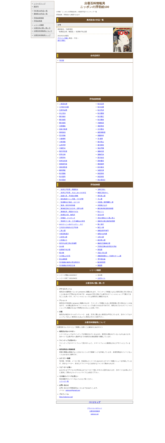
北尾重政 (62, 126)
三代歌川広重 (64, 107)
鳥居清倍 (101, 173)
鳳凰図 (100, 265)
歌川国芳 (62, 176)
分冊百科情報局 (94, 411)
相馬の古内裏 (102, 234)
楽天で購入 (61, 40)
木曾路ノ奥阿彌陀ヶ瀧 (105, 202)
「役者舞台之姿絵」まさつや (69, 202)
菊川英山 (101, 142)
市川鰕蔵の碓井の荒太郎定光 (69, 262)
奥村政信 (62, 132)
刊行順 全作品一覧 (41, 11)
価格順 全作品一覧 (41, 14)
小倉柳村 (62, 139)
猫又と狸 (101, 227)
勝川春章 (62, 120)
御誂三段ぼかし (103, 193)
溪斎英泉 (101, 126)
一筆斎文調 (63, 104)
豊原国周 (101, 164)
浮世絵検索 (38, 21)
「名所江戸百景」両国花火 (68, 189)
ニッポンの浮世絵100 (94, 7)
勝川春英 (62, 123)
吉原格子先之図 (64, 249)
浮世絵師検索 (39, 18)
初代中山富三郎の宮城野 (68, 243)
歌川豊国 (101, 113)
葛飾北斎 (101, 151)
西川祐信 (101, 157)
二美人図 (62, 230)
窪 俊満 (100, 139)
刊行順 (61, 60)
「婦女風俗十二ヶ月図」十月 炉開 (71, 199)
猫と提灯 (101, 224)
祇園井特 (101, 135)
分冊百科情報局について (43, 31)
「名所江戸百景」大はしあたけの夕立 (72, 193)
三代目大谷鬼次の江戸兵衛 (68, 227)
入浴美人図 (63, 237)
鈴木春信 (101, 167)
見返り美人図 (102, 253)
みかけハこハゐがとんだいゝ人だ (71, 224)
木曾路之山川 (102, 205)
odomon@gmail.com (73, 390)
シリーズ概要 (39, 25)
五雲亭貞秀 (63, 110)
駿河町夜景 (101, 262)
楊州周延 (62, 170)
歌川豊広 (101, 116)
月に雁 (100, 199)
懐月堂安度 (63, 151)
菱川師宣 (101, 145)
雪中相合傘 (101, 259)
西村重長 (101, 161)
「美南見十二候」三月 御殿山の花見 (72, 221)
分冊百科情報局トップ (42, 35)
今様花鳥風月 (64, 234)
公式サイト (101, 278)
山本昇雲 (62, 145)
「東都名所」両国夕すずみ (68, 211)
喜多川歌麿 (63, 129)
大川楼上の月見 (64, 256)
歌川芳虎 (101, 110)
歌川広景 (101, 104)
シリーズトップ (39, 4)
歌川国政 (62, 173)
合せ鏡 (61, 246)
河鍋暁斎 (101, 123)
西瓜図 (100, 249)
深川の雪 (101, 215)
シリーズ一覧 (64, 381)
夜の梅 (61, 253)
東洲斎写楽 (63, 164)
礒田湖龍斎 (101, 132)
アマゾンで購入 (63, 38)
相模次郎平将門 (103, 230)
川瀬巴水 (62, 148)
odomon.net (94, 414)
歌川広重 (101, 107)
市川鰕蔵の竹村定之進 (67, 265)
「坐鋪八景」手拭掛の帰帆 (68, 196)
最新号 (36, 6)
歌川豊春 (101, 120)
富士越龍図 (63, 259)
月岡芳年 (62, 157)
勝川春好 (62, 116)
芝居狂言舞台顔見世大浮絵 (107, 246)
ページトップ (94, 402)
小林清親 (62, 142)
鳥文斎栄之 (101, 180)
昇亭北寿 (62, 154)
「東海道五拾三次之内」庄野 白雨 (71, 208)
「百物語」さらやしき (67, 218)
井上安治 (62, 113)
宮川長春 (62, 135)
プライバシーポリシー (94, 408)
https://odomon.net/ (66, 397)
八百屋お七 (63, 240)
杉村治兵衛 (63, 161)
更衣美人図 (101, 196)
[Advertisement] (94, 79)
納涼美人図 (101, 240)
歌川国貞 (62, 180)
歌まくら (101, 211)
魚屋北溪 (101, 170)
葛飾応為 (101, 154)
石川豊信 (101, 129)
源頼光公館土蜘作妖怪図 (106, 221)
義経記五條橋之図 (104, 243)
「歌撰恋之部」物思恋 (67, 215)
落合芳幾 (101, 148)
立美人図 (101, 237)
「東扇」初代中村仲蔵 (67, 205)
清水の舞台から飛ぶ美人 (106, 218)
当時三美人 (101, 189)
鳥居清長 (101, 176)
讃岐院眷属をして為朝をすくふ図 (109, 256)
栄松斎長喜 (63, 167)
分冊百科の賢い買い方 (42, 28)
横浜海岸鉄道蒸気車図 (105, 208)
